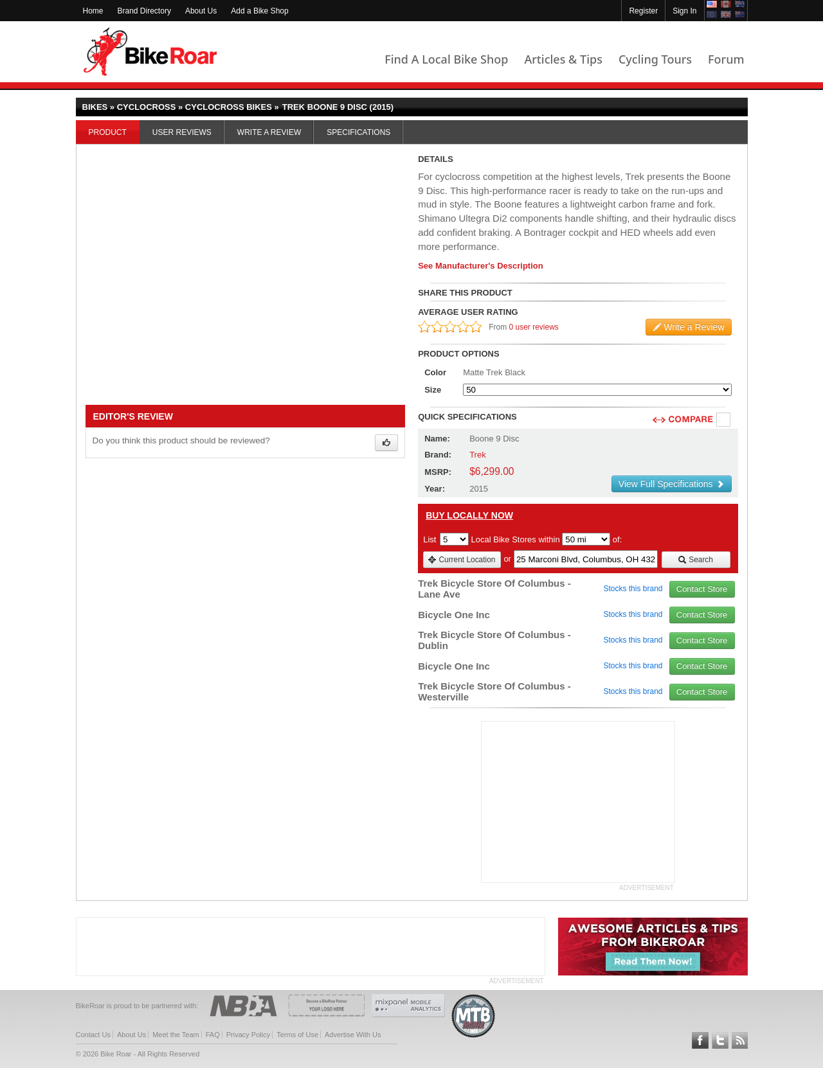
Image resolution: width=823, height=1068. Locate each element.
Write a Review (269, 132)
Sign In (684, 10)
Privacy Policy (248, 1034)
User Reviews (182, 132)
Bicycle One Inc (454, 614)
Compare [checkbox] (724, 420)
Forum (726, 59)
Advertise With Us (353, 1034)
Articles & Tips (563, 59)
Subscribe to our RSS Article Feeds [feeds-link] (740, 1040)
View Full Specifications (672, 484)
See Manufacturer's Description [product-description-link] (480, 266)
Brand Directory (144, 10)
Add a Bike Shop (259, 10)
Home (93, 10)
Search (695, 559)
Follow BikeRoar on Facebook (700, 1040)
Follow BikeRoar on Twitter (720, 1040)
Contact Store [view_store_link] (702, 589)
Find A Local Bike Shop (446, 59)
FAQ (213, 1034)
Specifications (358, 132)
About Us (201, 10)
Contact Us (93, 1034)
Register (643, 10)
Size (432, 390)
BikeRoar (150, 52)
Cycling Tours (655, 59)
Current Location (461, 559)
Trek (477, 454)
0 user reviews (534, 327)
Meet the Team (175, 1034)
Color (435, 372)
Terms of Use (297, 1034)
